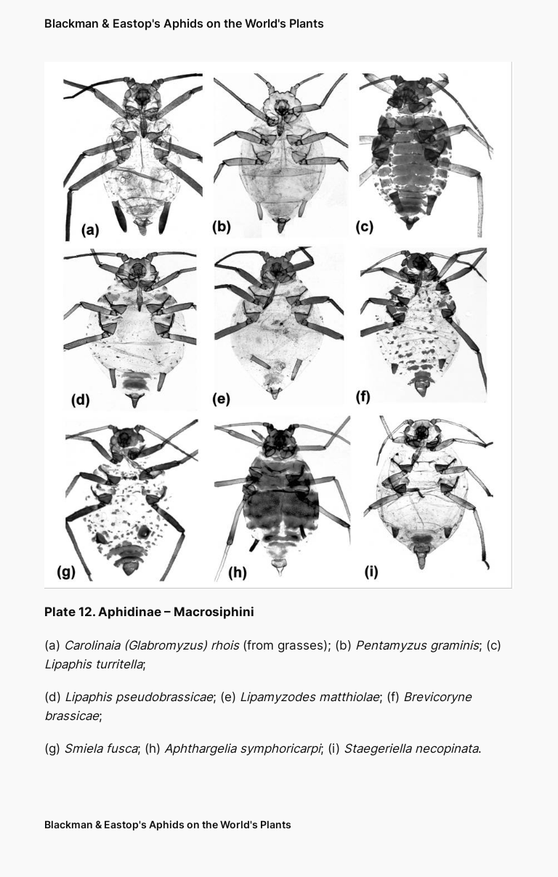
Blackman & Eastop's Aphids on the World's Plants (184, 23)
